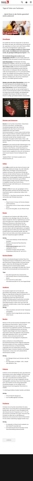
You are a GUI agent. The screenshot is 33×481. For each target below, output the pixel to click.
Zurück (9, 440)
